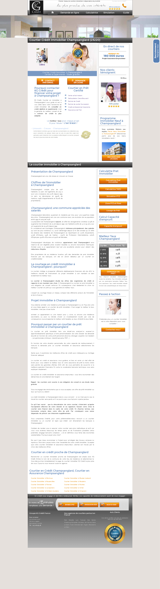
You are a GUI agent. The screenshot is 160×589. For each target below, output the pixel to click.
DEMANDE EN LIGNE (78, 82)
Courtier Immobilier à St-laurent (75, 489)
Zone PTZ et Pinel (113, 201)
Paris (65, 518)
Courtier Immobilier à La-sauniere (42, 486)
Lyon (77, 518)
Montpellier (74, 520)
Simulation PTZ (113, 194)
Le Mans (66, 525)
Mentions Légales (34, 519)
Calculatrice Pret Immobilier (113, 179)
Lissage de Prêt (113, 209)
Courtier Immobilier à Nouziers (75, 479)
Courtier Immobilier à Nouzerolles (43, 479)
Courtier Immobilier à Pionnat (41, 482)
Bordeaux (81, 520)
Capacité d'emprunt (113, 224)
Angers (86, 522)
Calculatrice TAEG (113, 187)
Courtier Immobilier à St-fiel (74, 486)
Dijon (82, 522)
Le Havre (66, 522)
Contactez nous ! (113, 328)
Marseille (71, 518)
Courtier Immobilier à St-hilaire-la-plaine (45, 489)
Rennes (89, 520)
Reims (94, 520)
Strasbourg (67, 520)
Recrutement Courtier (35, 521)
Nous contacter (34, 515)
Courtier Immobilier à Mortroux (42, 476)
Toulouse (83, 518)
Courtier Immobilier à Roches (74, 482)
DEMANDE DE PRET (113, 271)
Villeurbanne (92, 522)
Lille (86, 520)
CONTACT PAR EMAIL (47, 82)
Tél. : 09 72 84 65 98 (35, 523)
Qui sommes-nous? (34, 517)
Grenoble (77, 522)
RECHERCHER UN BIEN (113, 156)
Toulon (72, 522)
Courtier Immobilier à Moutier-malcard (77, 476)
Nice (88, 518)
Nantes (94, 518)
